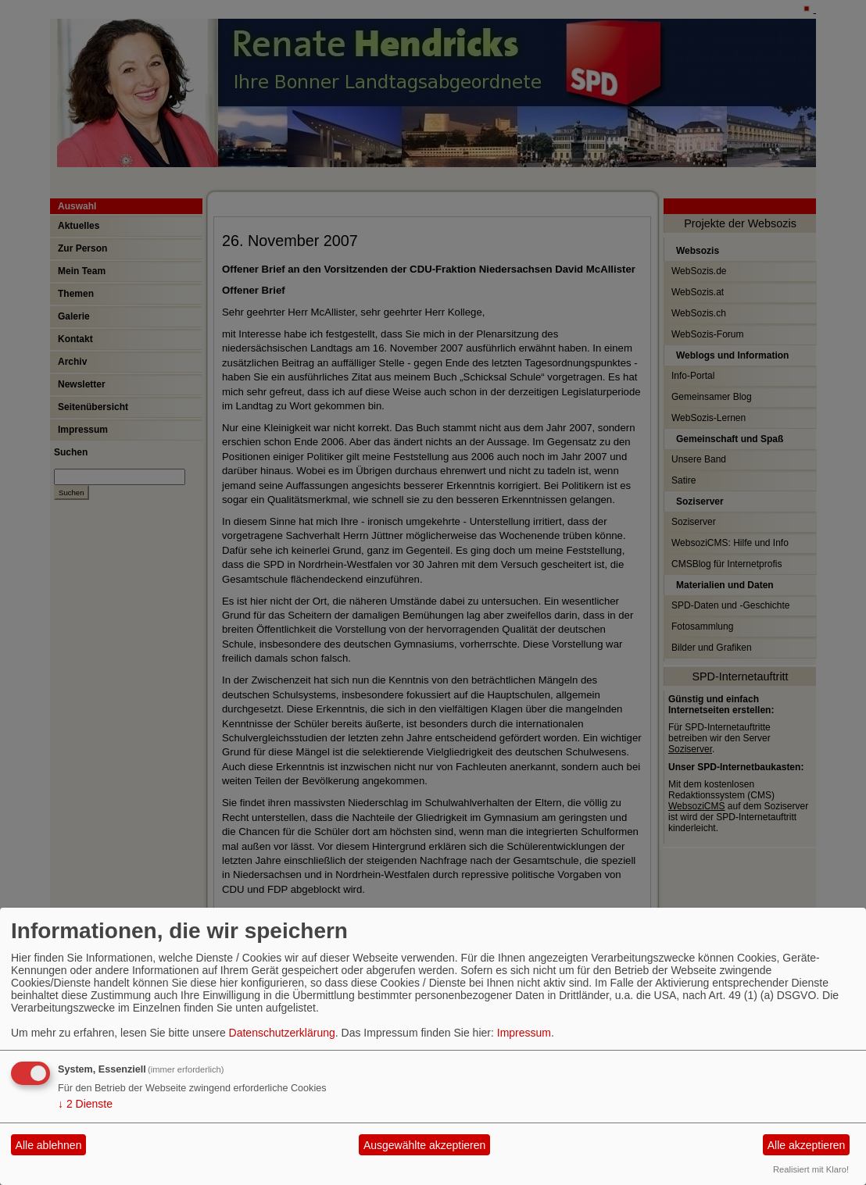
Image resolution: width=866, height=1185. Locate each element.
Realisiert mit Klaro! (811, 1169)
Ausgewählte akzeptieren (424, 1145)
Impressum (524, 1032)
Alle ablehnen (49, 1145)
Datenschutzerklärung (282, 1032)
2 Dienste (85, 1104)
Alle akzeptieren (807, 1145)
